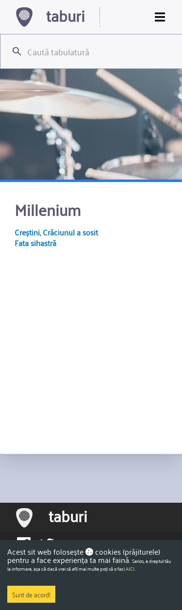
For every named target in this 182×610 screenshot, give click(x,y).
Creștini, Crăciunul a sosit (56, 232)
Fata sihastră (35, 242)
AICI (130, 568)
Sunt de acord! (31, 594)
